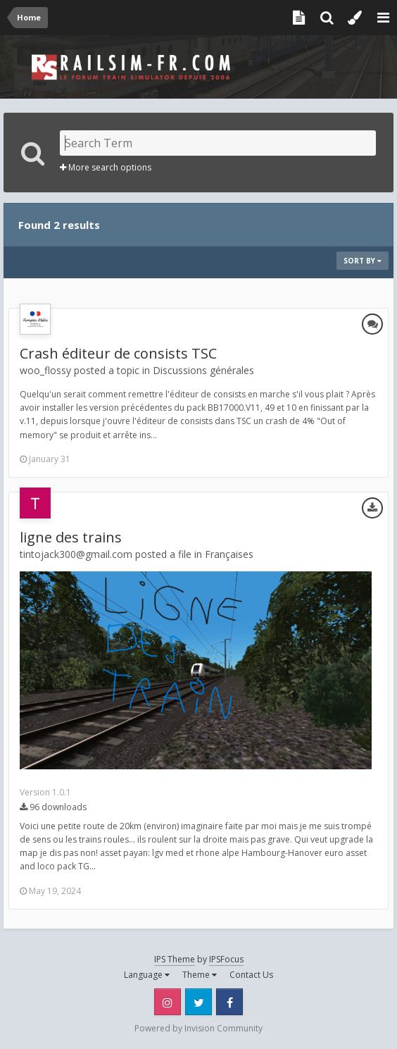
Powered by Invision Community (198, 1028)
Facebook (229, 1001)
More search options (105, 167)
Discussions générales (203, 370)
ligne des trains (71, 537)
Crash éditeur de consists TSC (118, 353)
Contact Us (251, 975)
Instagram (167, 1001)
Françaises (229, 554)
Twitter (198, 1001)
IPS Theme (174, 959)
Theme (199, 975)
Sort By (363, 261)
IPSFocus (226, 959)
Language (147, 975)
